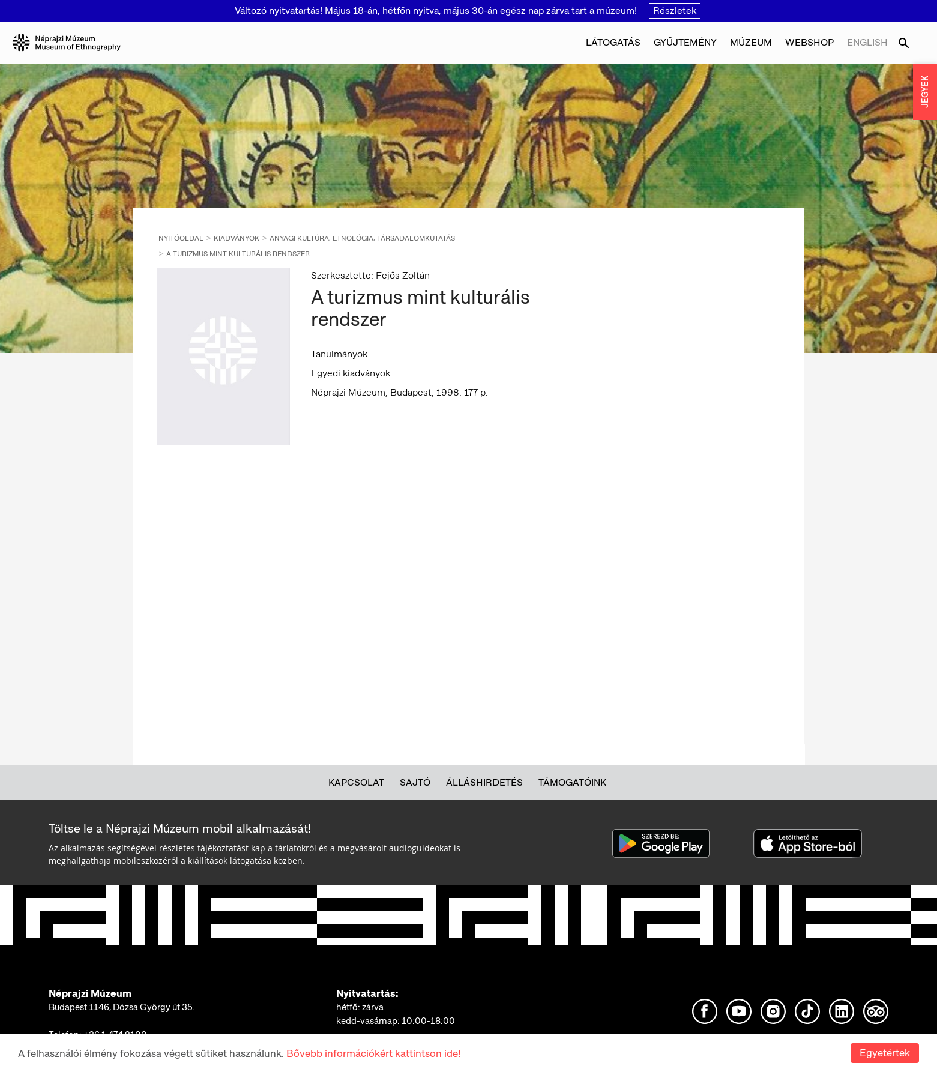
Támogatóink (572, 782)
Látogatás (613, 42)
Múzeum (751, 42)
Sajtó (415, 782)
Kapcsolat (356, 782)
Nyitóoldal (180, 238)
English (867, 42)
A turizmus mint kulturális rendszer (238, 254)
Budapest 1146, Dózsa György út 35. (122, 1007)
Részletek (674, 10)
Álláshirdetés (484, 782)
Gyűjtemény (685, 42)
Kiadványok (236, 238)
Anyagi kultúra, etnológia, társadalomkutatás (362, 238)
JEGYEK (925, 92)
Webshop (809, 42)
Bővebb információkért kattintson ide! (373, 1053)
